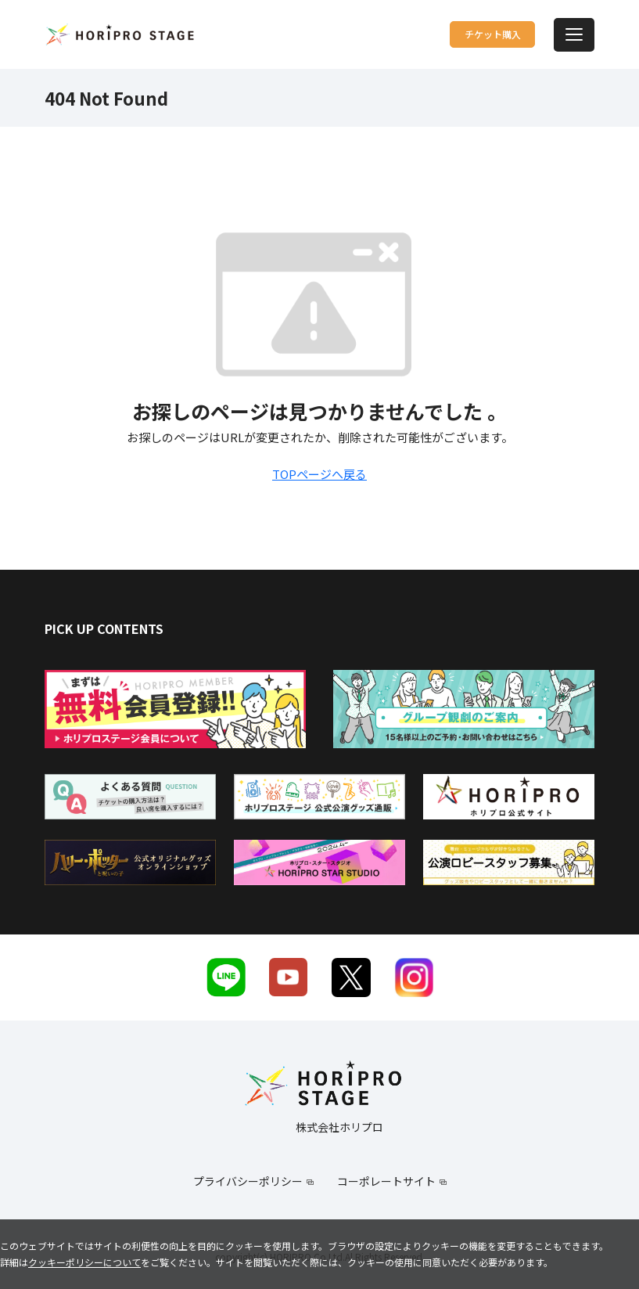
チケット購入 (460, 34)
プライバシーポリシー (248, 1181)
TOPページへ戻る (319, 474)
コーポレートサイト (386, 1181)
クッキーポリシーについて (84, 1262)
